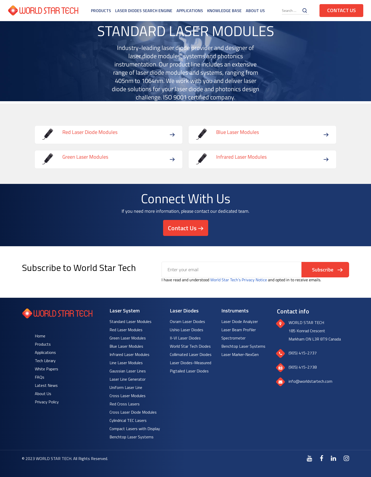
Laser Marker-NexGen (240, 354)
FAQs (39, 377)
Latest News (46, 385)
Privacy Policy (47, 402)
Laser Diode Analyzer (239, 321)
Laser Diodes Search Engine (143, 10)
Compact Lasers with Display (134, 428)
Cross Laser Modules (127, 396)
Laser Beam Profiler (238, 330)
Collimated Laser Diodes (191, 354)
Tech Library (45, 360)
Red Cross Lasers (124, 404)
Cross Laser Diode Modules (133, 412)
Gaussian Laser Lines (127, 371)
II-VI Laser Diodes (185, 338)
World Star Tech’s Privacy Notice (238, 280)
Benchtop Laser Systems (131, 437)
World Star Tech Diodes (190, 346)
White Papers (46, 369)
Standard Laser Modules (130, 321)
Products (101, 10)
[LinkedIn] (333, 458)
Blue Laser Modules (126, 346)
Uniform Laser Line (125, 387)
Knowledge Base (224, 10)
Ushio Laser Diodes (186, 330)
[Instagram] (346, 458)
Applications (189, 10)
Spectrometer (233, 338)
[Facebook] (321, 458)
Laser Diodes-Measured (190, 363)
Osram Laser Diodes (187, 321)
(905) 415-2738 (303, 367)
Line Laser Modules (126, 363)
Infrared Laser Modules (129, 354)
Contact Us (341, 10)
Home (40, 336)
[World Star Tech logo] (57, 317)
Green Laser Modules (127, 338)
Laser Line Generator (127, 379)
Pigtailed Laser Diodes (189, 371)
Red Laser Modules (125, 330)
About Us (255, 10)
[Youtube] (309, 458)
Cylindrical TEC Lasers (128, 420)
